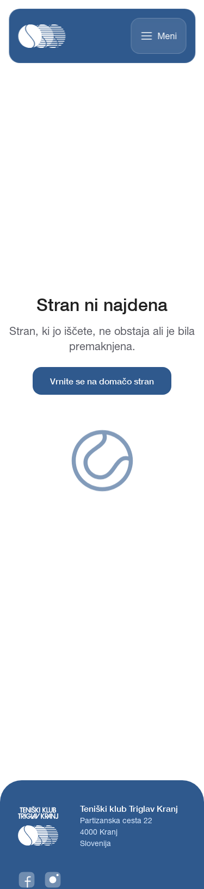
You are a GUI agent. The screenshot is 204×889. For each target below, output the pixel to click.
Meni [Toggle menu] (158, 35)
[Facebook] (26, 879)
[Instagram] (52, 879)
